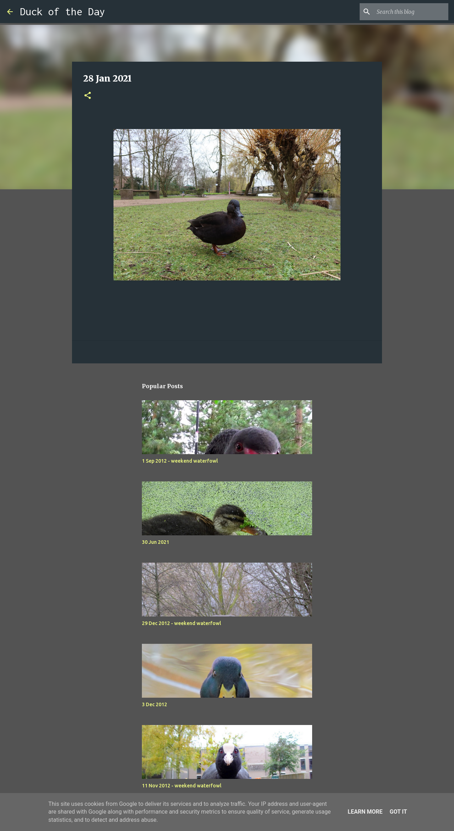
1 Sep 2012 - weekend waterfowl (180, 461)
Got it (398, 811)
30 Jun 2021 (155, 542)
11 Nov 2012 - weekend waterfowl (181, 785)
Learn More (365, 811)
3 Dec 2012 (154, 704)
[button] (87, 96)
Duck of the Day (62, 11)
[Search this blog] (411, 11)
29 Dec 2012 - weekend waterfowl (181, 623)
